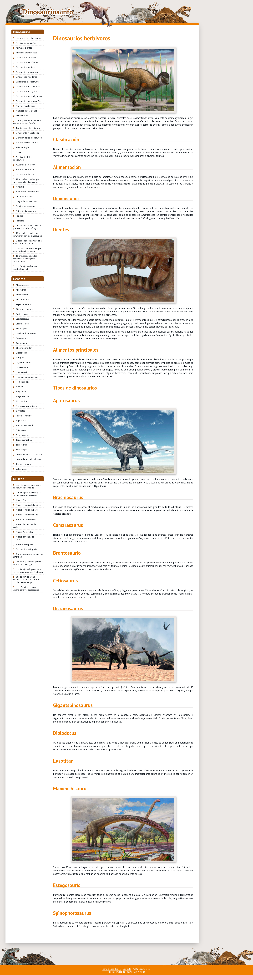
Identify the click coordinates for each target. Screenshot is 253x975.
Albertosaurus (22, 285)
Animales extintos (24, 47)
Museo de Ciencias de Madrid (24, 526)
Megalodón (21, 391)
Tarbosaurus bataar (25, 440)
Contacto (127, 969)
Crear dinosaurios (24, 196)
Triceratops (21, 449)
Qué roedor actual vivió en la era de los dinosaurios (27, 242)
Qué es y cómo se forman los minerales (28, 555)
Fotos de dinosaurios (25, 211)
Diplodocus (21, 352)
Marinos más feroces (25, 106)
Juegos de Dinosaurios (26, 201)
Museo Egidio (22, 500)
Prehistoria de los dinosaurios (22, 158)
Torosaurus (21, 444)
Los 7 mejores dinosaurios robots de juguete (26, 267)
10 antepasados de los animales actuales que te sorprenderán (25, 259)
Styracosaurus (22, 435)
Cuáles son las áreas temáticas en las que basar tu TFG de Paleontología (26, 579)
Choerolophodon (24, 348)
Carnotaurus (21, 338)
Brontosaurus (22, 323)
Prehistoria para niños (26, 43)
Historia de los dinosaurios (28, 38)
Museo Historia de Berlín (27, 509)
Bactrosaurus (22, 314)
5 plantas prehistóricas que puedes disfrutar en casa (27, 249)
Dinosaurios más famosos (28, 86)
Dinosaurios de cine (25, 174)
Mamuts (19, 386)
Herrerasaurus (22, 367)
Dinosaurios (47, 11)
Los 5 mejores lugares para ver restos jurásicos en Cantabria (28, 570)
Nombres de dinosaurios (27, 191)
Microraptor (21, 401)
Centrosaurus (22, 343)
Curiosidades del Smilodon (28, 459)
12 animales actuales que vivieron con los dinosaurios (26, 180)
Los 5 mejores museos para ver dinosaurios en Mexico (27, 494)
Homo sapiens (22, 381)
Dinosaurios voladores (26, 77)
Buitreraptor (21, 328)
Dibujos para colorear (26, 206)
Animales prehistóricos (26, 52)
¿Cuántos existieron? (25, 164)
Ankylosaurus (22, 294)
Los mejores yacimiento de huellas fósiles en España (27, 122)
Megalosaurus (22, 396)
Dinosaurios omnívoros (27, 72)
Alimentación (22, 115)
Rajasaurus (21, 420)
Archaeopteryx (23, 299)
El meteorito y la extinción (27, 133)
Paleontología (22, 147)
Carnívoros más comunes (27, 81)
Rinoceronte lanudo (25, 425)
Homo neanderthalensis (27, 377)
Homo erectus (22, 372)
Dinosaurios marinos (25, 67)
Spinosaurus (21, 430)
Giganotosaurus (23, 362)
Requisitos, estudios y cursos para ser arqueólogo (27, 563)
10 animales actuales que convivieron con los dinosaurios (27, 234)
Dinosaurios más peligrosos (29, 96)
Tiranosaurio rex (23, 464)
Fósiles (19, 152)
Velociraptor (21, 469)
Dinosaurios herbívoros (27, 62)
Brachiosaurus (22, 319)
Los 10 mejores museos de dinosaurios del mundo (27, 486)
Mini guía (20, 186)
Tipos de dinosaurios (25, 169)
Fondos (19, 216)
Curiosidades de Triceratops (29, 454)
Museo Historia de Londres (28, 505)
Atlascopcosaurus (24, 309)
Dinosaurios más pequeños (28, 101)
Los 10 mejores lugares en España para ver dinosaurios (26, 588)
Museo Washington (24, 532)
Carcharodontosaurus (26, 333)
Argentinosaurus (23, 304)
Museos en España (24, 544)
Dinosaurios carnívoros (26, 57)
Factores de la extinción (27, 142)
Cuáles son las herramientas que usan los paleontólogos (27, 227)
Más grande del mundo (26, 110)
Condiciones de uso (111, 969)
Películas (20, 220)
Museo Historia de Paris (27, 514)
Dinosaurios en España (26, 549)
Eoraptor (20, 357)
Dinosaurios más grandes (28, 91)
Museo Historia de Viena (27, 519)
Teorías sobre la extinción (28, 128)
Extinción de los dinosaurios (29, 137)
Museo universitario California (23, 538)
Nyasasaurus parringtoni (27, 406)
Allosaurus (21, 289)
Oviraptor (20, 411)
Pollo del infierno (24, 415)
